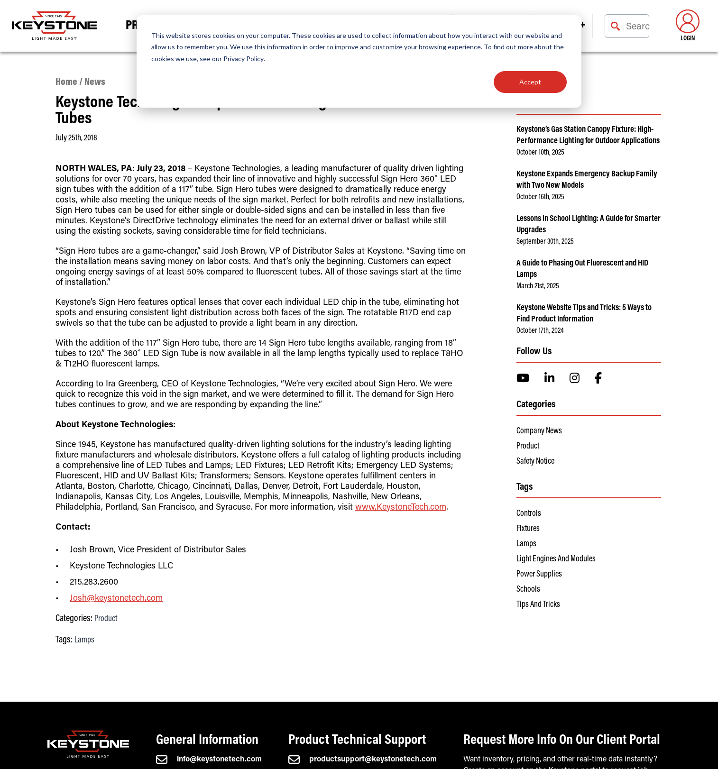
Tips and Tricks (538, 605)
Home (66, 83)
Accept (530, 82)
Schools (528, 590)
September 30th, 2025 (545, 242)
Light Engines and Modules (556, 559)
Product (105, 619)
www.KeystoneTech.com (400, 508)
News (94, 83)
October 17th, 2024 (540, 331)
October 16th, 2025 (540, 197)
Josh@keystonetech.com (116, 599)
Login (688, 25)
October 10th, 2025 (540, 152)
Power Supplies (539, 574)
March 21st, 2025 (537, 286)
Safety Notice (535, 462)
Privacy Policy (243, 59)
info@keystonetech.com (209, 759)
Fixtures (528, 529)
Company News (539, 431)
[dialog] (359, 61)
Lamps (84, 640)
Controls (528, 514)
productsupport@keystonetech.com (362, 759)
